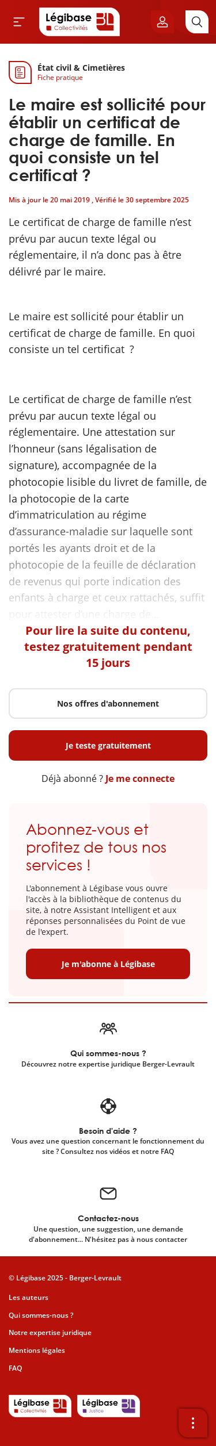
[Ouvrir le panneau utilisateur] (162, 21)
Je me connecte (140, 778)
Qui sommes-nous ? (41, 1315)
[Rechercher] (197, 21)
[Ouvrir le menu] (19, 21)
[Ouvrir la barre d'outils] (193, 1423)
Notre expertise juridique (50, 1332)
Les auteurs (28, 1297)
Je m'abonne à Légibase (108, 963)
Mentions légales (37, 1350)
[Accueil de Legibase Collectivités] (79, 21)
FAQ (15, 1368)
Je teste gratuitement (108, 745)
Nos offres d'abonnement (108, 703)
